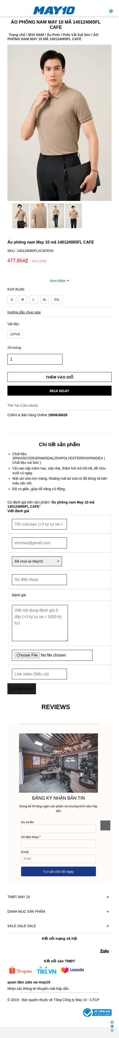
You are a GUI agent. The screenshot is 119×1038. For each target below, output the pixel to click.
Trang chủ (17, 35)
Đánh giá (19, 595)
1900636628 (57, 415)
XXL (57, 299)
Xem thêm (58, 281)
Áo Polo (53, 35)
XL (45, 299)
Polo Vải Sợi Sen (76, 35)
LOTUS (15, 334)
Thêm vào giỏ (59, 377)
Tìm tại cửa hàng (22, 405)
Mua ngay (59, 391)
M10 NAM (36, 35)
